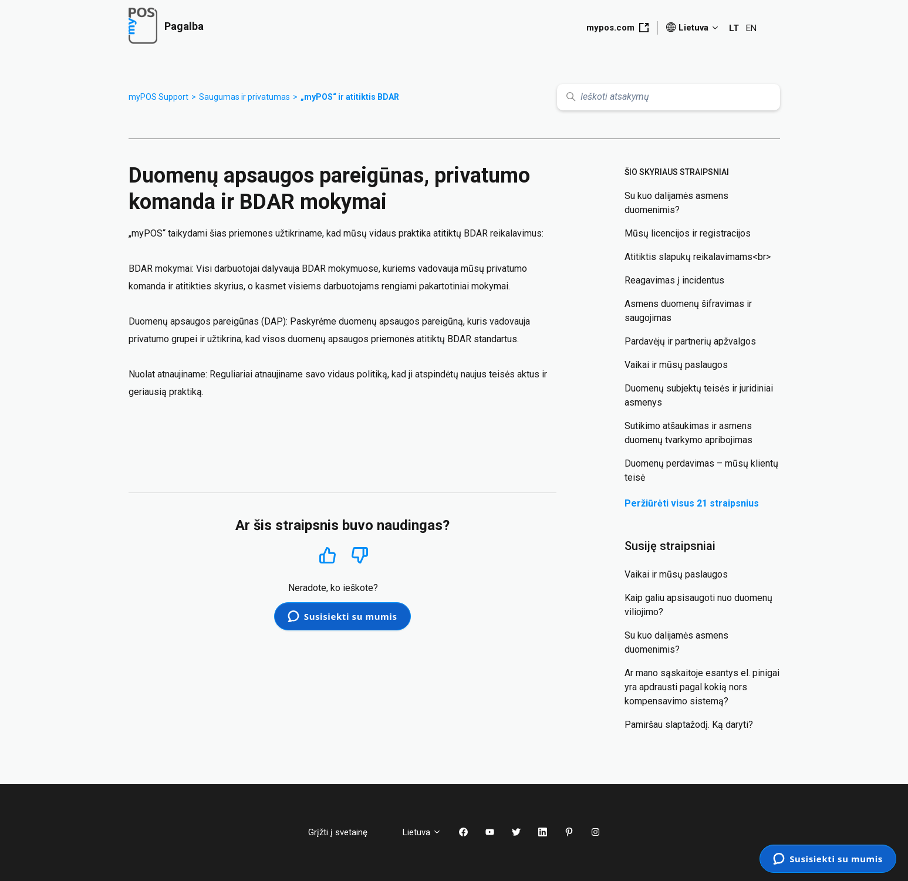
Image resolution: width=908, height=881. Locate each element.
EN (751, 28)
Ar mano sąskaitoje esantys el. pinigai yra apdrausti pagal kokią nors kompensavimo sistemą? (702, 687)
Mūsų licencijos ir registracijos (688, 233)
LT (734, 28)
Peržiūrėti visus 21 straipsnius (692, 503)
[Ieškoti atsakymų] (668, 97)
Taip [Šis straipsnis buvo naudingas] (327, 555)
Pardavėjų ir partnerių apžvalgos (690, 341)
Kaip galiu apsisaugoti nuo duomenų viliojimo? (698, 604)
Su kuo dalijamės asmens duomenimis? (676, 202)
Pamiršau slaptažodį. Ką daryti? (689, 724)
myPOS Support (158, 97)
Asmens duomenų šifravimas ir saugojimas (688, 310)
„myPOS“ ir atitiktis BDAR (350, 97)
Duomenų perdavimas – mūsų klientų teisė (701, 470)
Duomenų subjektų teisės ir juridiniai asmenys (699, 395)
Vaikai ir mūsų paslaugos (676, 364)
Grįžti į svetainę (346, 832)
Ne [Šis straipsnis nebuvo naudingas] (360, 555)
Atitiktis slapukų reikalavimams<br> (698, 256)
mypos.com (617, 27)
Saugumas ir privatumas (244, 97)
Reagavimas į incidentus (674, 280)
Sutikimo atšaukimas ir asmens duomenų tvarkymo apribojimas (688, 432)
